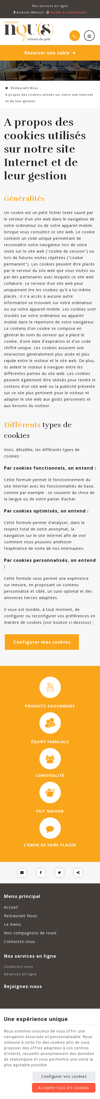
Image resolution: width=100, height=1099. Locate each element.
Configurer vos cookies (64, 1076)
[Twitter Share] (59, 873)
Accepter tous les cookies (63, 1087)
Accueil (11, 907)
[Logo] (29, 31)
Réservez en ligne (20, 974)
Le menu (12, 924)
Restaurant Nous (21, 88)
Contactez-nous (19, 941)
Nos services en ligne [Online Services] (50, 6)
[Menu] (89, 35)
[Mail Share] (22, 873)
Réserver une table (50, 53)
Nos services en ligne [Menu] (30, 956)
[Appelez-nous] (74, 35)
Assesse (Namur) (29, 12)
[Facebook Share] (41, 873)
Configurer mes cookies (41, 642)
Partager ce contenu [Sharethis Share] (78, 873)
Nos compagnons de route (30, 932)
